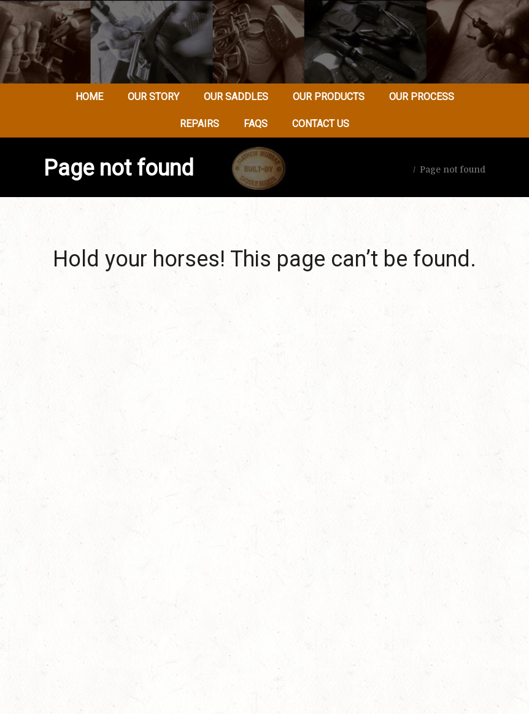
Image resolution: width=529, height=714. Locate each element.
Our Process (421, 97)
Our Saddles (236, 97)
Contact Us (320, 124)
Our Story (153, 97)
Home (89, 97)
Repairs (199, 124)
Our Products (329, 97)
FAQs (256, 124)
